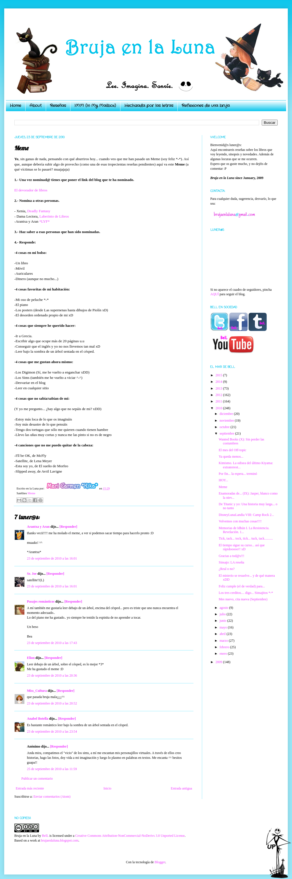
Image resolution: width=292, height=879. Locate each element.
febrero (225, 647)
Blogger (159, 862)
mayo (224, 627)
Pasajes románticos (40, 601)
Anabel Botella (37, 719)
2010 (219, 408)
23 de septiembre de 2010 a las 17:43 (52, 643)
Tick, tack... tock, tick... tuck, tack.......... (246, 538)
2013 (219, 388)
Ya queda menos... (231, 456)
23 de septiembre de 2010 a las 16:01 (52, 558)
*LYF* (44, 221)
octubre (225, 427)
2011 (219, 401)
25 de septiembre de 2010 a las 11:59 (52, 769)
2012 (219, 395)
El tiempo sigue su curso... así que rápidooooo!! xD (242, 547)
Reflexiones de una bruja (206, 105)
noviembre (227, 420)
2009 (219, 662)
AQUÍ (214, 294)
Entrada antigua (181, 788)
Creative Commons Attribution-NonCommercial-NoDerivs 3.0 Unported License (130, 836)
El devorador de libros (30, 190)
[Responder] (68, 527)
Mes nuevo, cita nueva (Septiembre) (243, 599)
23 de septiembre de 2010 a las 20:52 (52, 703)
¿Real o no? (227, 569)
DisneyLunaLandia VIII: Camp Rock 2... (246, 515)
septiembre (227, 433)
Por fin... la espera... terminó (238, 474)
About (35, 105)
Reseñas (58, 105)
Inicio (107, 788)
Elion (31, 658)
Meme (31, 493)
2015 (219, 375)
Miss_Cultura (37, 691)
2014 (219, 382)
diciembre (227, 414)
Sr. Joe (31, 574)
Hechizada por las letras (148, 105)
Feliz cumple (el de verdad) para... (242, 586)
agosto (224, 608)
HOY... (223, 480)
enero (224, 654)
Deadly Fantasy (38, 211)
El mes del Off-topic (232, 450)
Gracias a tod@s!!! (231, 556)
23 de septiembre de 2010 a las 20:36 (52, 675)
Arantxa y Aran (38, 527)
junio (223, 621)
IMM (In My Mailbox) (95, 105)
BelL (45, 836)
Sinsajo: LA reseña (231, 562)
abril (223, 634)
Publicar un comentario (37, 778)
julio (223, 614)
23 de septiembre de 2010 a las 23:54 (52, 731)
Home (15, 105)
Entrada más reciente (30, 788)
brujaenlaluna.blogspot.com (59, 840)
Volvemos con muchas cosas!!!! (240, 521)
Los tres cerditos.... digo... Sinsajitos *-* (246, 593)
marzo (224, 641)
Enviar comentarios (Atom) (51, 797)
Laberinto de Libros (54, 216)
